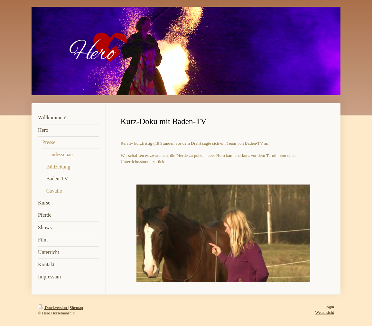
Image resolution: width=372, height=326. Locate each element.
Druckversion (53, 307)
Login (329, 307)
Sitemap (76, 307)
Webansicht (324, 312)
